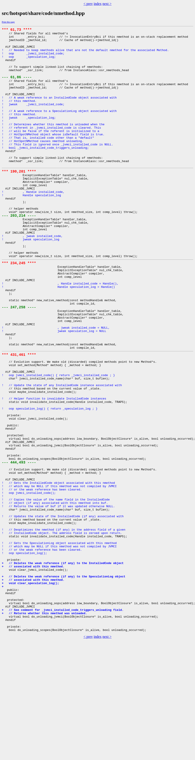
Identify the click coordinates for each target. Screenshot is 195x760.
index (98, 4)
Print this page (8, 22)
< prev (88, 4)
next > (107, 4)
